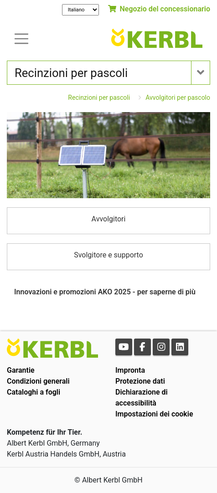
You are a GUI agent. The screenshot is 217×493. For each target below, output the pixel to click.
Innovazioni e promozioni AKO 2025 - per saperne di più (105, 292)
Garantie (21, 370)
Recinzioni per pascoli (99, 97)
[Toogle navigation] (21, 38)
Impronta (130, 370)
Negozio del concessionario (159, 9)
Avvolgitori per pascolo (177, 97)
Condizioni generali (38, 381)
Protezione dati (140, 381)
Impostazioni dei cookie (154, 414)
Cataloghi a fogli (33, 392)
